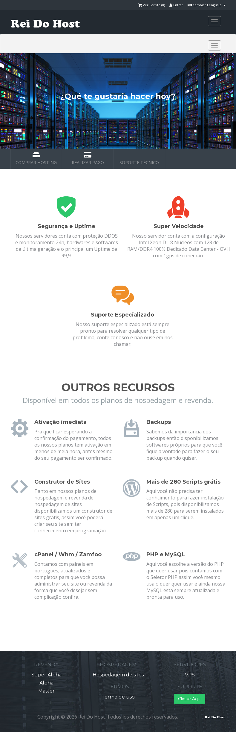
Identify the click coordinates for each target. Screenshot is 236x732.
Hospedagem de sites (118, 675)
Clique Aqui (189, 699)
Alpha (46, 683)
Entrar (176, 5)
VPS (190, 675)
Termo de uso (118, 697)
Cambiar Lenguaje (207, 5)
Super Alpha (46, 675)
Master (46, 691)
